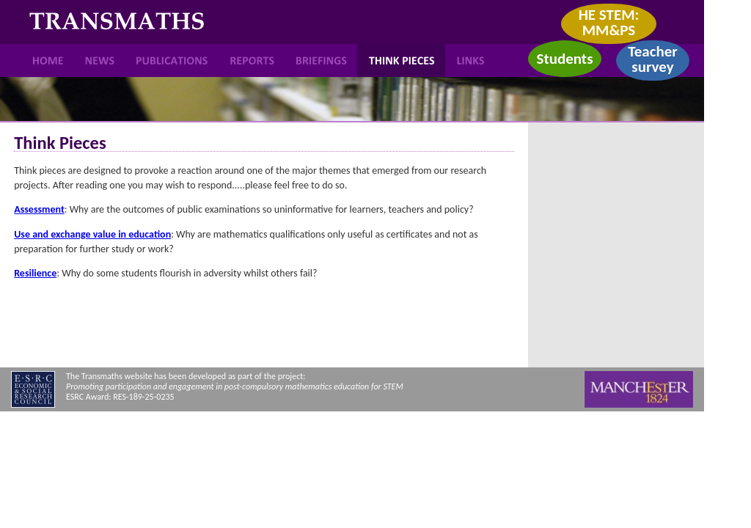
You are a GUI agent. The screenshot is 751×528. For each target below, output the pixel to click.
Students (564, 58)
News (100, 60)
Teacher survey (653, 59)
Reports (253, 60)
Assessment (39, 209)
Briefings (321, 60)
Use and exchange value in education (92, 234)
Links (471, 60)
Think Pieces (401, 60)
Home (48, 60)
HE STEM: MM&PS (609, 22)
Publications (172, 60)
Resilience (35, 273)
